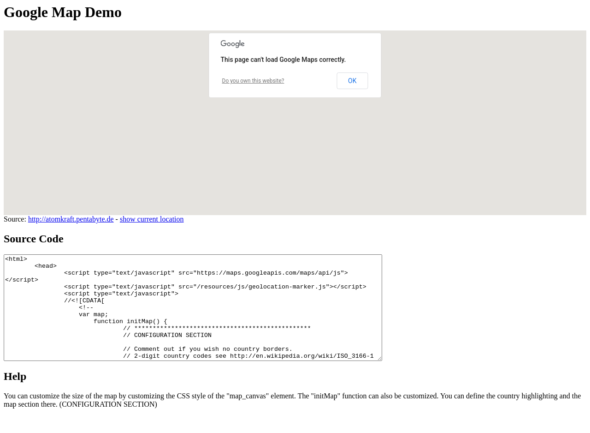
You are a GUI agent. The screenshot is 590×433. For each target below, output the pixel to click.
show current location (152, 219)
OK (352, 80)
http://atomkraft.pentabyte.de (71, 219)
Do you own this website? (253, 81)
